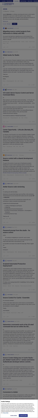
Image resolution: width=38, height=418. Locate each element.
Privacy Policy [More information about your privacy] (5, 414)
